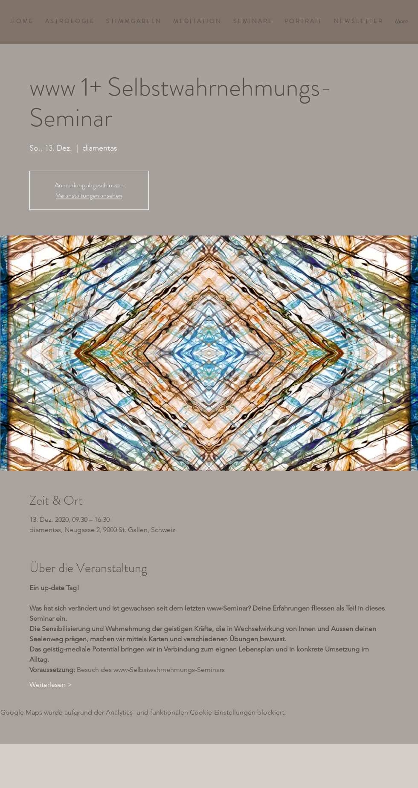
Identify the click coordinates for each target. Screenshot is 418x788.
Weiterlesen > (50, 684)
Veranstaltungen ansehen (89, 195)
